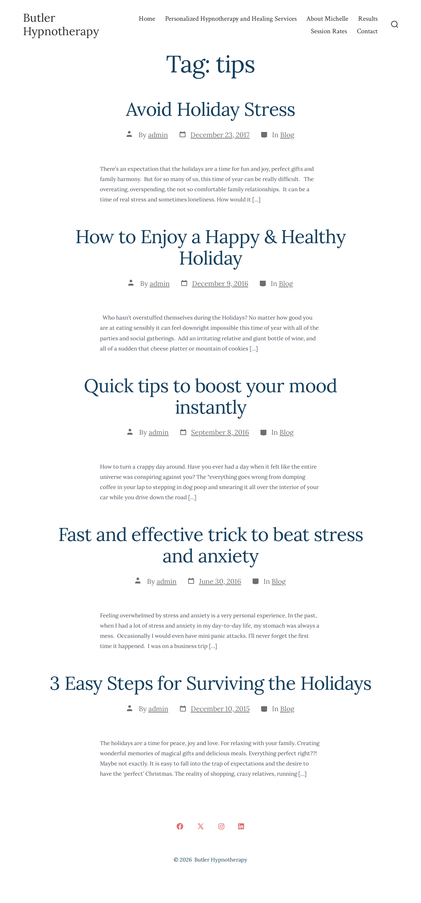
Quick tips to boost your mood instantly (210, 396)
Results (368, 18)
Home (147, 18)
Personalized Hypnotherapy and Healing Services (231, 18)
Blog (287, 134)
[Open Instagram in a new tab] (221, 826)
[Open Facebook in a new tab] (180, 826)
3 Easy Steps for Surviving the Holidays (210, 683)
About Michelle (327, 18)
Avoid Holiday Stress (210, 109)
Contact (367, 31)
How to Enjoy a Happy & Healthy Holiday (210, 247)
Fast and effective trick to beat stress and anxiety (210, 545)
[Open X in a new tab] (200, 826)
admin (158, 134)
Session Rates (329, 31)
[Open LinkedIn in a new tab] (241, 826)
